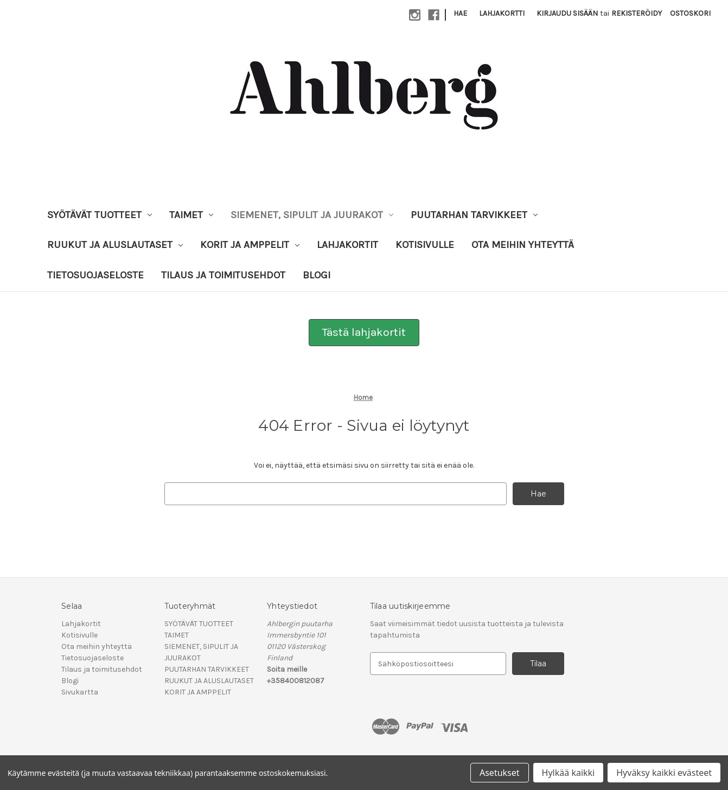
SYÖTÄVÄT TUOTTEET (99, 215)
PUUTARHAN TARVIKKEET (474, 215)
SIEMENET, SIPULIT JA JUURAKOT (312, 215)
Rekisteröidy (636, 13)
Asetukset (500, 773)
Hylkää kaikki (568, 773)
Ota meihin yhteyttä (522, 245)
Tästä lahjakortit (364, 332)
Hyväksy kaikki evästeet (664, 773)
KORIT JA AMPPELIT (249, 245)
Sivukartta (79, 692)
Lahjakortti (502, 13)
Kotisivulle (424, 245)
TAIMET (191, 215)
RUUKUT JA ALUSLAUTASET (115, 245)
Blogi (316, 275)
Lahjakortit (347, 245)
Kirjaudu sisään (567, 13)
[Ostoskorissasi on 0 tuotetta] (690, 13)
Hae (460, 13)
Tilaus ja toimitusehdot (223, 275)
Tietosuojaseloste (95, 275)
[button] (364, 332)
